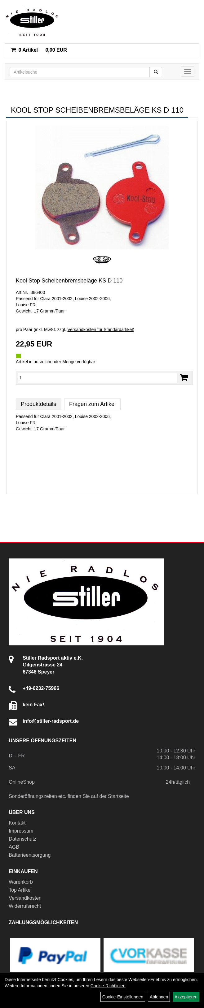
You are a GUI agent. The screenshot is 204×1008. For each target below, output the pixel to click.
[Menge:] (97, 378)
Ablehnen (159, 996)
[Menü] (187, 71)
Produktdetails (38, 404)
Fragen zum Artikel (92, 404)
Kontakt (17, 822)
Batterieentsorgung (30, 855)
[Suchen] (156, 72)
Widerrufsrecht (25, 906)
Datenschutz (22, 839)
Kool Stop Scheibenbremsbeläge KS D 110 (69, 281)
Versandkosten (25, 898)
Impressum (21, 831)
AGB (14, 847)
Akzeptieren (186, 996)
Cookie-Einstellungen (122, 996)
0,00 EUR (39, 50)
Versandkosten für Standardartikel (100, 329)
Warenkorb (21, 882)
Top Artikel (20, 890)
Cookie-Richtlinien (108, 985)
